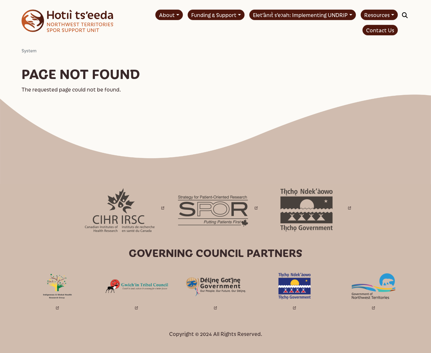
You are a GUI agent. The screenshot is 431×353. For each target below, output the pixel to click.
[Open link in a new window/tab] (122, 209)
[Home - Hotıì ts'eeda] (67, 21)
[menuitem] (169, 15)
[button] (404, 15)
